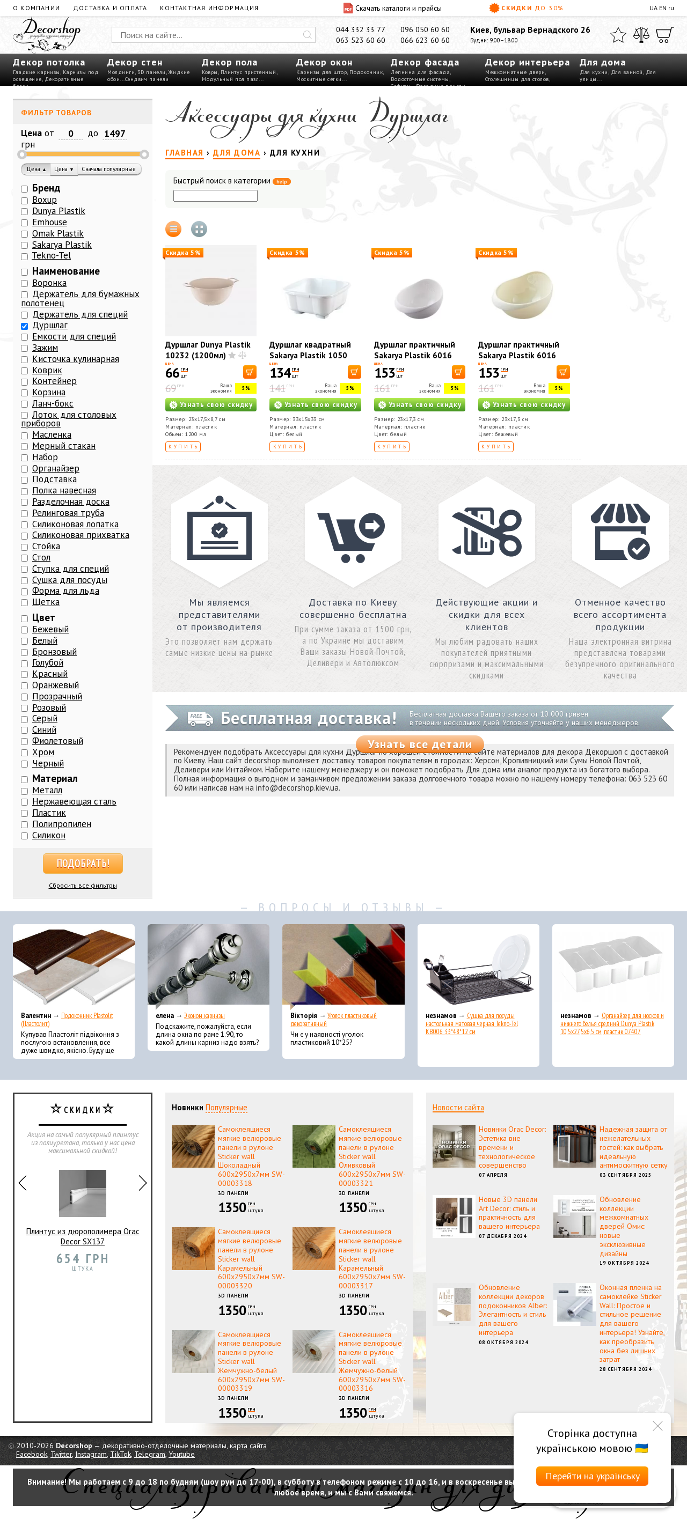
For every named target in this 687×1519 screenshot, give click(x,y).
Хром (43, 752)
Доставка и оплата (110, 8)
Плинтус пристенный (248, 72)
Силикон (48, 835)
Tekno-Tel (51, 255)
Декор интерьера (527, 62)
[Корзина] (665, 35)
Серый (44, 718)
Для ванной (627, 72)
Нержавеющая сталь (74, 801)
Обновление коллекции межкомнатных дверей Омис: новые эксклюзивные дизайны (624, 1226)
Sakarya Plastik (62, 244)
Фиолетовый (57, 741)
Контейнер (54, 381)
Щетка (46, 602)
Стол (41, 557)
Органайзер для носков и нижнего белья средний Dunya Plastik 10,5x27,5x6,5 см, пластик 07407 (612, 1023)
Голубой (47, 662)
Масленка (51, 434)
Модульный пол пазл (230, 79)
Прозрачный (57, 696)
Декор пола (230, 62)
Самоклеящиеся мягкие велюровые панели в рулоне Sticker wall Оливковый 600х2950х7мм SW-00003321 (372, 1156)
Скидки (526, 8)
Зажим (45, 347)
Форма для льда (65, 590)
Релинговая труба (68, 513)
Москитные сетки (319, 79)
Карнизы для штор (321, 72)
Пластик (49, 813)
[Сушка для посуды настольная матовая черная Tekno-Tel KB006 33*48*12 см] (478, 967)
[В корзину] (250, 372)
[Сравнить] (641, 35)
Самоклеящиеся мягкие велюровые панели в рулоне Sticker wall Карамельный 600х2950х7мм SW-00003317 (372, 1259)
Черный (48, 763)
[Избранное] (618, 35)
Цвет (43, 617)
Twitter (61, 1454)
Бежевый (50, 629)
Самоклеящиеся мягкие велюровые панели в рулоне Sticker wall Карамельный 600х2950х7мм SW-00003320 (251, 1259)
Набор (45, 457)
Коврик (47, 370)
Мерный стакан (64, 446)
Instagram (91, 1454)
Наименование (66, 270)
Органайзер (55, 468)
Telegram (149, 1454)
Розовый (49, 707)
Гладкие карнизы (36, 72)
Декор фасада (425, 62)
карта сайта (248, 1445)
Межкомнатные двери (515, 72)
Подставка (54, 479)
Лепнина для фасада (420, 72)
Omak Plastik (58, 233)
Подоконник (366, 72)
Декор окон (324, 62)
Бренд (46, 187)
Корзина (48, 392)
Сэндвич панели (147, 79)
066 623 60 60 (425, 40)
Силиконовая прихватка (80, 535)
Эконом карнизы (204, 1015)
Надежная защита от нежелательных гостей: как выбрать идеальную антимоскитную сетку (634, 1147)
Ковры (210, 72)
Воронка (49, 283)
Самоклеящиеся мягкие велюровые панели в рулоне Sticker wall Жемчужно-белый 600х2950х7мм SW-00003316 (372, 1361)
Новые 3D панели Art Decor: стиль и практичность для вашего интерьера (509, 1212)
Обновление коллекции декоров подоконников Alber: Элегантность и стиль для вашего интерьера (513, 1309)
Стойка (46, 546)
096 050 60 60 (425, 29)
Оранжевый (55, 685)
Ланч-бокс (53, 403)
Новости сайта (458, 1107)
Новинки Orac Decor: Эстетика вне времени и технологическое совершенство (512, 1147)
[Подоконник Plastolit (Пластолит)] (74, 967)
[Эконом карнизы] (208, 967)
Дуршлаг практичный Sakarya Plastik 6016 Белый (414, 355)
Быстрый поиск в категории (232, 181)
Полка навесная (64, 490)
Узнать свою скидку (216, 404)
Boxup (44, 199)
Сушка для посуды (69, 580)
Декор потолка (49, 62)
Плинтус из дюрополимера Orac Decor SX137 (83, 1203)
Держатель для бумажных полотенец (80, 298)
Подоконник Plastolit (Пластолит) (67, 1019)
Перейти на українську (592, 1476)
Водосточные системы (420, 79)
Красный (50, 674)
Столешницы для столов (517, 79)
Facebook (31, 1454)
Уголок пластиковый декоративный (333, 1019)
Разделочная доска (70, 501)
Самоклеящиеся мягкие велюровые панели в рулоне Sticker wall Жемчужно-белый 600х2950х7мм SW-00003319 (251, 1361)
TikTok (120, 1454)
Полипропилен (61, 824)
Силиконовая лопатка (75, 524)
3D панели (151, 72)
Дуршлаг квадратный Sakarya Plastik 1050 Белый (310, 355)
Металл (47, 790)
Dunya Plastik (58, 211)
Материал (55, 778)
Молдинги (121, 72)
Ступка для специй (70, 568)
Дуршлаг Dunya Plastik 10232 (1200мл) (208, 350)
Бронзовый (54, 652)
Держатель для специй (80, 314)
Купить (184, 446)
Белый (44, 640)
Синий (44, 729)
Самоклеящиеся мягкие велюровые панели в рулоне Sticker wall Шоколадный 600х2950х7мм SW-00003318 (251, 1156)
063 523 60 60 (360, 40)
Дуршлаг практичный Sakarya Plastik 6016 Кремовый (518, 355)
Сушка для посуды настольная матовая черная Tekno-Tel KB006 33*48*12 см (472, 1023)
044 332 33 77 (360, 29)
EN (663, 8)
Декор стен (135, 62)
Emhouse (49, 222)
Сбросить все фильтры (83, 885)
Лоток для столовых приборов (68, 419)
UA (653, 8)
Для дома (603, 62)
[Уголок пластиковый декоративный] (343, 967)
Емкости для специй (74, 336)
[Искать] (307, 35)
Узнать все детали (420, 743)
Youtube (182, 1454)
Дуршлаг (50, 325)
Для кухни (594, 72)
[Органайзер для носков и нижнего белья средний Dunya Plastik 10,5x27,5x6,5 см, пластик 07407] (613, 967)
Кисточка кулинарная (75, 359)
